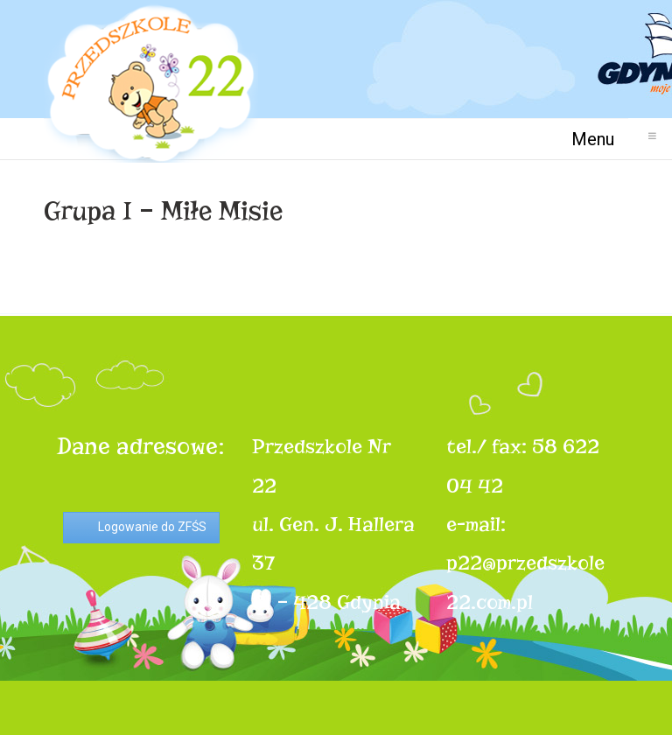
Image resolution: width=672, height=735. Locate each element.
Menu (599, 139)
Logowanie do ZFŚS (152, 527)
